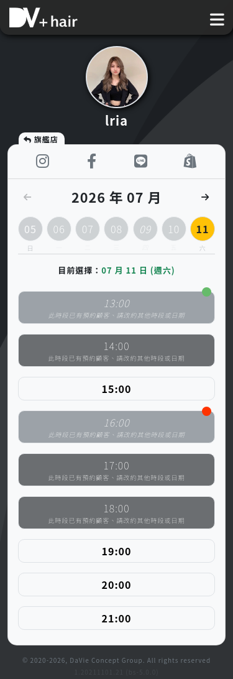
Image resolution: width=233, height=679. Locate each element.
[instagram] (42, 161)
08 (116, 231)
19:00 (117, 550)
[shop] (190, 161)
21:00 (117, 618)
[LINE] (141, 161)
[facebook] (91, 161)
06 (59, 231)
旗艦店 (40, 139)
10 (174, 231)
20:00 (117, 584)
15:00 (117, 388)
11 (202, 228)
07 (87, 231)
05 (30, 228)
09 (145, 231)
